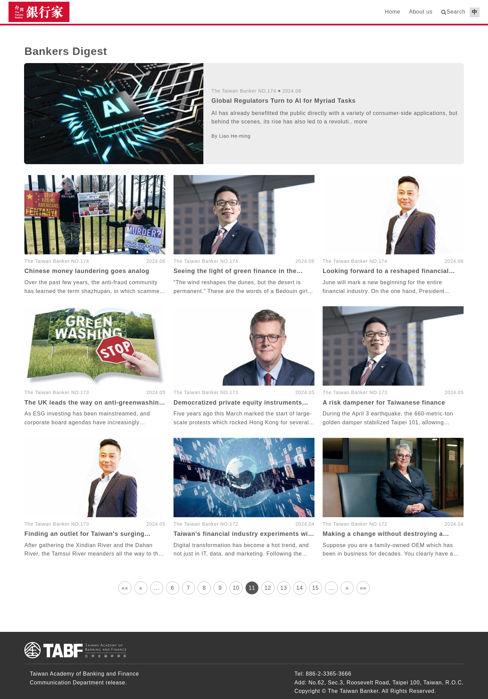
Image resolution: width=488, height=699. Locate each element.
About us (421, 12)
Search (456, 12)
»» (363, 588)
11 (252, 588)
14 (299, 588)
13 (283, 588)
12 (268, 588)
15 (315, 588)
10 (236, 588)
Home (392, 12)
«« (125, 588)
